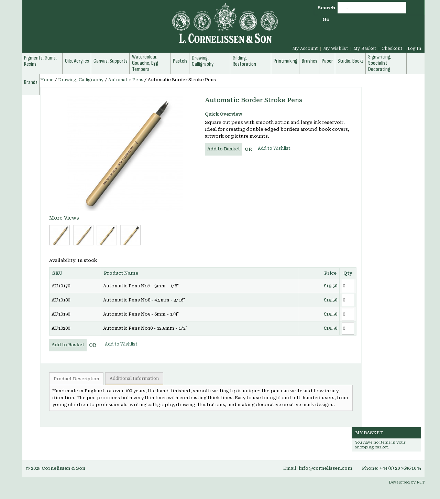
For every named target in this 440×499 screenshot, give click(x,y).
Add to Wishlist (274, 148)
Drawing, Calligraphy (81, 79)
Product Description (76, 378)
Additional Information (134, 378)
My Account (305, 48)
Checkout (392, 48)
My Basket (364, 48)
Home (47, 79)
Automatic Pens (125, 79)
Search (326, 7)
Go (326, 19)
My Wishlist (335, 48)
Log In (414, 48)
